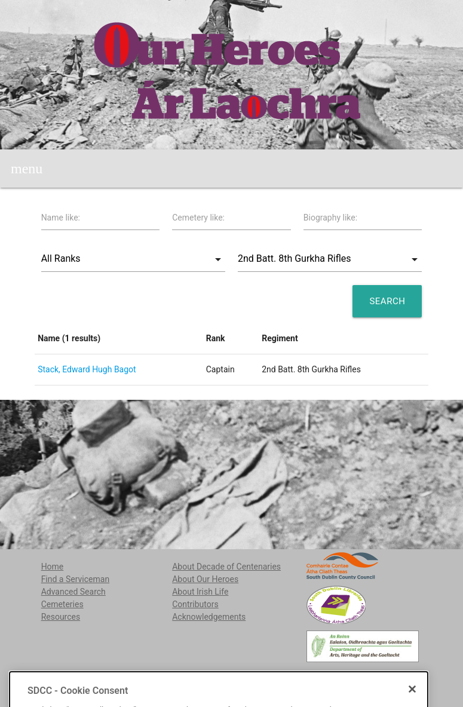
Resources (61, 617)
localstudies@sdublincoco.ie (132, 677)
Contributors (195, 604)
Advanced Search (73, 591)
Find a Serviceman (75, 579)
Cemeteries (62, 604)
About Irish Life (200, 591)
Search (387, 301)
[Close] (412, 702)
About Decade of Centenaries (226, 566)
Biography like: (330, 217)
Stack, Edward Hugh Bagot (87, 369)
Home (52, 566)
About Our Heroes (205, 579)
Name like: (60, 217)
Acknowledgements (209, 617)
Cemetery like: (198, 217)
